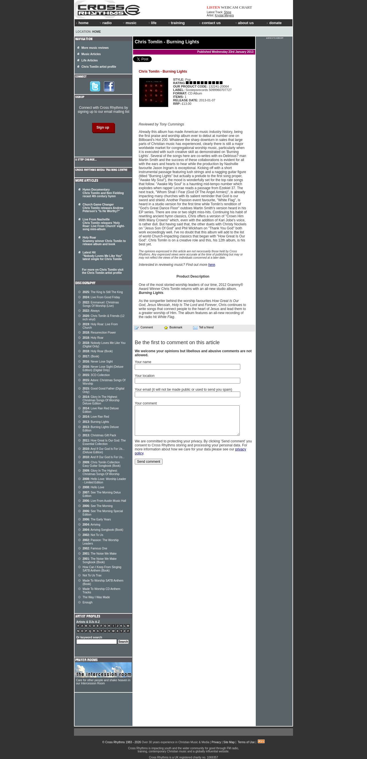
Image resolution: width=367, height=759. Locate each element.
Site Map (229, 742)
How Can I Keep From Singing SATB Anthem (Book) (102, 569)
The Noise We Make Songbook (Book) (100, 560)
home (82, 23)
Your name (143, 362)
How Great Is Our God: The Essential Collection (104, 442)
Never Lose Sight (98, 361)
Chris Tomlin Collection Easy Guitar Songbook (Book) (101, 464)
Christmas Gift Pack (99, 435)
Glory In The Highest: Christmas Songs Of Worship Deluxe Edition (101, 400)
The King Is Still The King (103, 292)
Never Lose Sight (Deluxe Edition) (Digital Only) (103, 368)
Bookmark (173, 327)
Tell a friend (203, 328)
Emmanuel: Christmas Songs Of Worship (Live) (101, 304)
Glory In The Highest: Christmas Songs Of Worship (101, 472)
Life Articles (89, 60)
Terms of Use (246, 742)
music (129, 23)
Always (91, 310)
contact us (210, 23)
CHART (245, 7)
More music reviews (95, 47)
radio (105, 23)
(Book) (91, 356)
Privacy (216, 742)
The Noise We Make (100, 553)
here (211, 265)
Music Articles (91, 54)
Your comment (146, 403)
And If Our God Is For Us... (104, 457)
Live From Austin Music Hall (104, 500)
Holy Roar (93, 337)
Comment (143, 328)
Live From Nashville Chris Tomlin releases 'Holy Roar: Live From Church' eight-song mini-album (104, 224)
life (152, 23)
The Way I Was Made (96, 597)
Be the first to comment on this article (177, 342)
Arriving (91, 524)
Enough (87, 602)
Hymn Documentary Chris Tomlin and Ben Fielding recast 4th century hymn (103, 193)
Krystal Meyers (224, 15)
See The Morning (98, 506)
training (176, 23)
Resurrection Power (99, 332)
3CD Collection (96, 375)
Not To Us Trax (92, 575)
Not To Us (93, 535)
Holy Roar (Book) (98, 351)
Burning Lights (96, 421)
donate (274, 23)
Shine (227, 12)
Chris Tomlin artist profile (98, 66)
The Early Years (97, 519)
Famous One (95, 548)
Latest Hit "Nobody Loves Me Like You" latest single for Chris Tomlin (102, 256)
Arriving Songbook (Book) (103, 529)
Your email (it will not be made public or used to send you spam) (183, 390)
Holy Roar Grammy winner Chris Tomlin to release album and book (104, 241)
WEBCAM (229, 7)
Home (96, 31)
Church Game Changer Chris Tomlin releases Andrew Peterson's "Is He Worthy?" (103, 208)
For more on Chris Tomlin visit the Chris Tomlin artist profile (102, 271)
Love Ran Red (96, 416)
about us (244, 23)
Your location (145, 376)
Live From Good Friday (101, 297)
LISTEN (213, 7)
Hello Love (93, 487)
